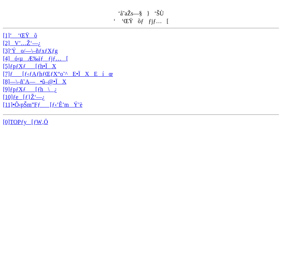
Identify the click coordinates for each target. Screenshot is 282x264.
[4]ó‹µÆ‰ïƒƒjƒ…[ (35, 58)
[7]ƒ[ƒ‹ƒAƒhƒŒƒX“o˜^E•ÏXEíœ (58, 74)
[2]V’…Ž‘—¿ (22, 43)
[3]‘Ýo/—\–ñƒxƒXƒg (30, 51)
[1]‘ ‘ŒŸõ (20, 35)
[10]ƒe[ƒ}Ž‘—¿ (24, 97)
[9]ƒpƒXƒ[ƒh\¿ (30, 89)
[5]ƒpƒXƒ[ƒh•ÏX (29, 66)
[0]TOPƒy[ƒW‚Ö (25, 122)
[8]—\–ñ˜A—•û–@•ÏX (34, 81)
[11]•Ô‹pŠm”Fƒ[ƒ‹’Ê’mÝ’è (42, 105)
